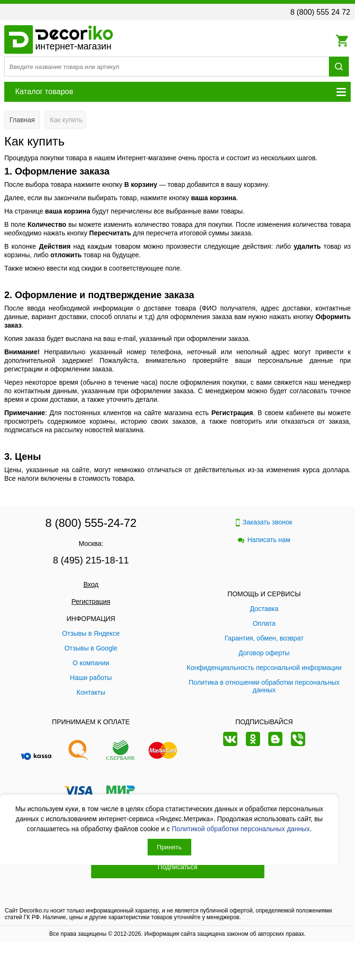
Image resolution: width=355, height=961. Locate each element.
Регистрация (91, 601)
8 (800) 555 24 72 (320, 12)
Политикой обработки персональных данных (241, 829)
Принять (169, 847)
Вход (91, 584)
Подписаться (177, 867)
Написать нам (264, 540)
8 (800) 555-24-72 (90, 522)
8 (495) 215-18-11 (91, 560)
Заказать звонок (264, 522)
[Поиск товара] (166, 66)
